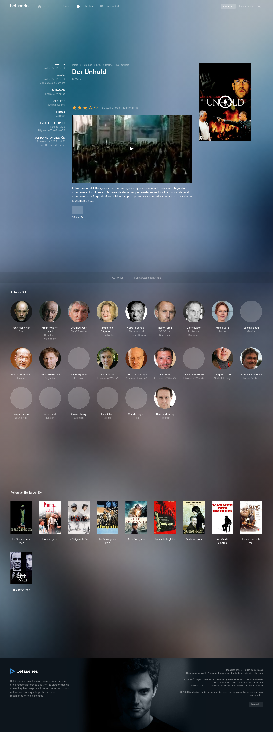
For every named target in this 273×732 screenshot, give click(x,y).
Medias (235, 682)
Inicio (75, 64)
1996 (98, 64)
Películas (87, 64)
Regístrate (228, 6)
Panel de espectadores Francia (247, 685)
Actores (118, 277)
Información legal (192, 679)
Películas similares (147, 277)
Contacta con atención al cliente (247, 673)
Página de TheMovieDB (51, 130)
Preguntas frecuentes (218, 673)
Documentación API (196, 673)
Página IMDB (57, 126)
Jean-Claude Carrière (52, 82)
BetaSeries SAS (221, 682)
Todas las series (234, 670)
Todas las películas (253, 670)
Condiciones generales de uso (228, 679)
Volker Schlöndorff (54, 68)
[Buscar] (259, 6)
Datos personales (254, 679)
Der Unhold (122, 64)
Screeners (246, 682)
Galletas (207, 679)
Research (258, 682)
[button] (21, 320)
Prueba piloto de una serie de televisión (210, 685)
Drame (109, 64)
